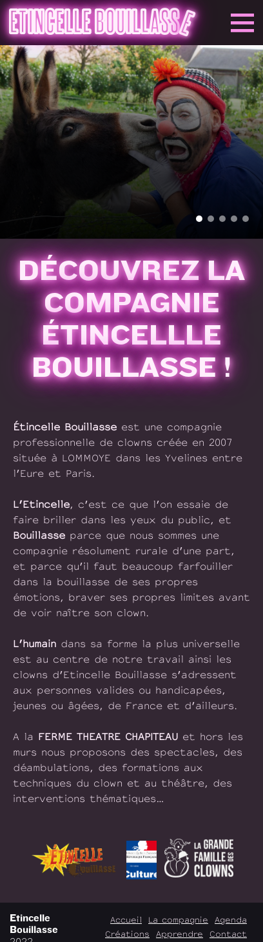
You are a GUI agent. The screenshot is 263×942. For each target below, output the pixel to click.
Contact (228, 934)
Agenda (231, 920)
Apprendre (179, 934)
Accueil (126, 920)
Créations (127, 934)
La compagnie (178, 920)
